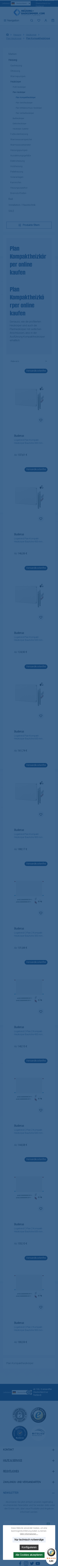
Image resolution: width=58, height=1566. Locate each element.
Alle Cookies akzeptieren (29, 1554)
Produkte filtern (29, 225)
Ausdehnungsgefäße (20, 155)
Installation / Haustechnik (22, 204)
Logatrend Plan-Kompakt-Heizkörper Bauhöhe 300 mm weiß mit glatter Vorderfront (28, 442)
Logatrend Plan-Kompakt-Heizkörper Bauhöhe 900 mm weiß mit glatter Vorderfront (28, 836)
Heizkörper (15, 81)
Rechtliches (11, 1471)
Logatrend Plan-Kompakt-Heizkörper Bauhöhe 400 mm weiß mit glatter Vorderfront (28, 540)
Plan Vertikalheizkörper (25, 113)
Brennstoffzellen (18, 193)
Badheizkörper (18, 118)
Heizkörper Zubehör (20, 129)
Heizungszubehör (19, 188)
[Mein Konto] (45, 20)
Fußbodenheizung (19, 134)
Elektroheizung (17, 161)
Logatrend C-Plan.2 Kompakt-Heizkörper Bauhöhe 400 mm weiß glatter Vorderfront (28, 1033)
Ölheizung (15, 71)
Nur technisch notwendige (29, 1539)
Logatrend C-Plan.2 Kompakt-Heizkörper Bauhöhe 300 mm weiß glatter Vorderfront (28, 934)
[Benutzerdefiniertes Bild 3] (38, 1433)
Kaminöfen (15, 182)
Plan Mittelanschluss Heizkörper (29, 108)
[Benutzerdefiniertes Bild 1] (38, 1415)
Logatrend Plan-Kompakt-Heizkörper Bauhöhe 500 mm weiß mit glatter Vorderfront (28, 639)
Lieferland (14, 3)
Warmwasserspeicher (21, 139)
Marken (13, 54)
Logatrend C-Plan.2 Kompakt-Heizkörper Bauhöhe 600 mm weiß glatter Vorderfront (28, 1230)
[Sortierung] (29, 361)
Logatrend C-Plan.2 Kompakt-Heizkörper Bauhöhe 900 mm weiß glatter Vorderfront (28, 1329)
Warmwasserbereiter (20, 145)
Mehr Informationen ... (29, 1534)
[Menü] (11, 20)
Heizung (13, 60)
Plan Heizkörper (19, 92)
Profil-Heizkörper (19, 87)
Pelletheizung (16, 171)
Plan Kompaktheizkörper (25, 97)
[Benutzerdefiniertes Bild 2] (20, 1433)
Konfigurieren (29, 1547)
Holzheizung (16, 166)
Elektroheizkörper (19, 124)
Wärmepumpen (18, 76)
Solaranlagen (16, 177)
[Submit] (48, 1524)
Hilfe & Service (12, 1460)
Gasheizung (16, 65)
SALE (11, 210)
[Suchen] (31, 20)
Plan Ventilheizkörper (24, 103)
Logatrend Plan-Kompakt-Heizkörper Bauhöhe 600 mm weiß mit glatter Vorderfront (28, 737)
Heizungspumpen (19, 150)
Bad (11, 198)
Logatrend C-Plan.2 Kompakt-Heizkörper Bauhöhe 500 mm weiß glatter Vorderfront (28, 1132)
